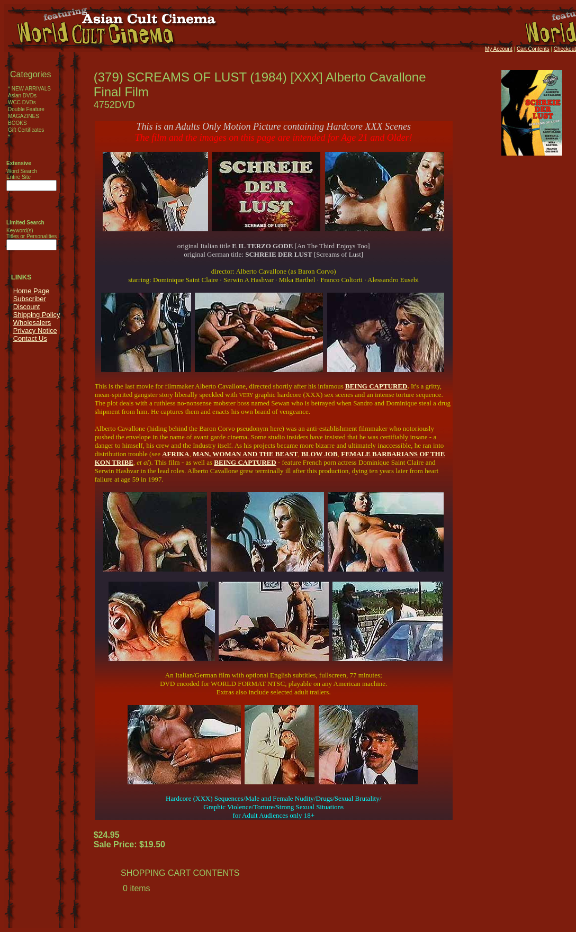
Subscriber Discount (29, 303)
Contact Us (30, 338)
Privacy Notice (35, 330)
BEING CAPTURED (376, 386)
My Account (498, 49)
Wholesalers (32, 323)
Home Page (31, 291)
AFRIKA (175, 454)
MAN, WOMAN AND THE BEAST (245, 454)
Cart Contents (533, 49)
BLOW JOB (319, 454)
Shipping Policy (36, 315)
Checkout (565, 49)
